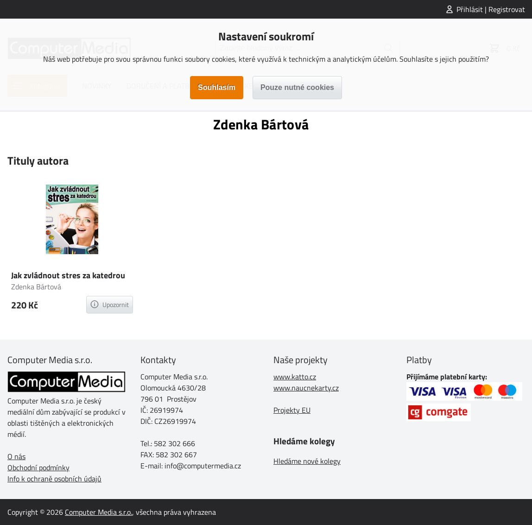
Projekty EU (291, 410)
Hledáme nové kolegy (307, 461)
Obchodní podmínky (38, 467)
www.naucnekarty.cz (306, 387)
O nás (16, 456)
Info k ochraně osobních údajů (54, 478)
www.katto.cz (294, 376)
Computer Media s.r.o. (98, 512)
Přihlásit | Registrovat (490, 9)
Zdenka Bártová (36, 286)
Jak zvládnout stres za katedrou (68, 275)
